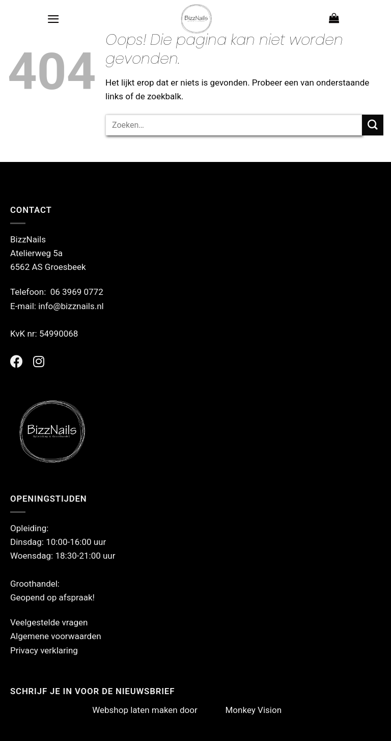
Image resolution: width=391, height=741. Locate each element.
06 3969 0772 (76, 292)
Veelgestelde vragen (49, 622)
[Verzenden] (372, 125)
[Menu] (53, 19)
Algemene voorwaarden (55, 636)
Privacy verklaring (44, 650)
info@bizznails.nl (72, 306)
